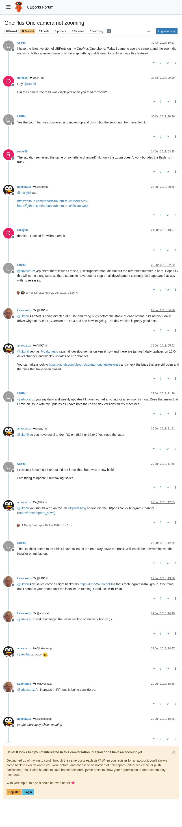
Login (28, 792)
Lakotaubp (24, 310)
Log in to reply (167, 31)
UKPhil (21, 42)
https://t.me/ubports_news (36, 513)
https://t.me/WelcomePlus (97, 584)
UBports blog (77, 508)
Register (14, 792)
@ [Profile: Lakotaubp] (49, 351)
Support (28, 31)
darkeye (22, 77)
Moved (11, 31)
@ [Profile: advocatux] (26, 271)
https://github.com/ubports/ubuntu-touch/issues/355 (53, 206)
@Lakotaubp (42, 648)
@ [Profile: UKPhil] (30, 84)
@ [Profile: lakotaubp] (25, 654)
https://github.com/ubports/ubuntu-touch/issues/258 (53, 201)
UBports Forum (40, 7)
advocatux (24, 186)
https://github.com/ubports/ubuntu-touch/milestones (84, 364)
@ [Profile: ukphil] (23, 316)
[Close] (174, 752)
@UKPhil (37, 78)
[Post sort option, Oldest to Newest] (149, 31)
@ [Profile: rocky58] (24, 192)
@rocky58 (41, 186)
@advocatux (42, 613)
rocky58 (22, 151)
